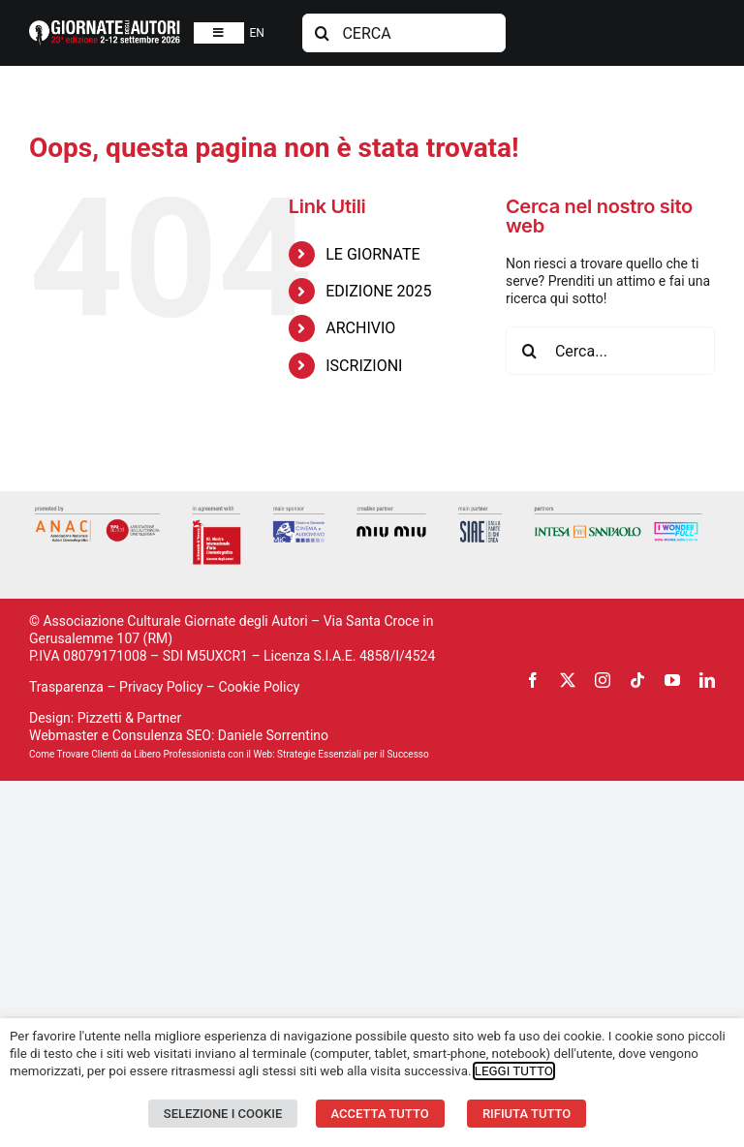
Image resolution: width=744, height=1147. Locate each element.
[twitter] (567, 680)
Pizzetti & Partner (130, 718)
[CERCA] (403, 33)
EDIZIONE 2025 (378, 291)
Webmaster (63, 735)
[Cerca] (321, 33)
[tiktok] (637, 680)
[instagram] (602, 680)
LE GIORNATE (372, 254)
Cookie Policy (258, 687)
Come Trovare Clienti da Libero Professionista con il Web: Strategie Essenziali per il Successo (229, 754)
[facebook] (533, 680)
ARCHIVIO (360, 328)
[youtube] (672, 680)
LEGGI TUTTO (514, 1071)
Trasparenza (66, 687)
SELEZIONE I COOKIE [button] (223, 1113)
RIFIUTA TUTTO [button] (526, 1113)
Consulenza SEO (161, 735)
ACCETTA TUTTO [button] (380, 1113)
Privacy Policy (160, 687)
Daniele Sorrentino (273, 735)
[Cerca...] (610, 350)
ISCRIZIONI (364, 365)
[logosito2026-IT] (104, 27)
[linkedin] (707, 680)
